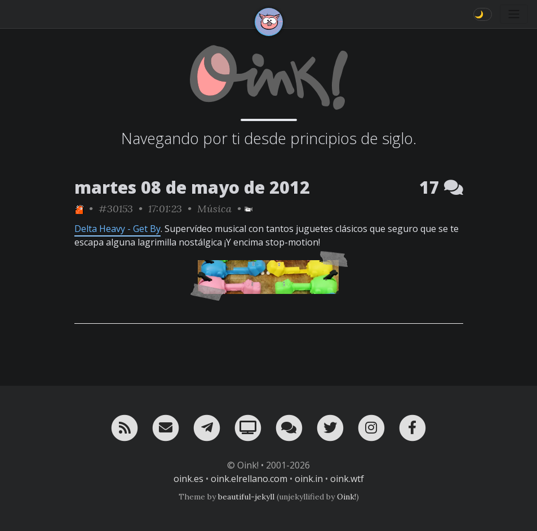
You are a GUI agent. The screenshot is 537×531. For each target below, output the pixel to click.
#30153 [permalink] (116, 208)
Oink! (346, 497)
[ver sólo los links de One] (78, 208)
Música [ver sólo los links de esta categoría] (214, 208)
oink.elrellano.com (249, 478)
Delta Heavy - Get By (117, 228)
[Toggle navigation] (514, 14)
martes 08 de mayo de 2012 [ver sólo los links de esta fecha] (192, 187)
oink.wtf (347, 478)
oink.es (188, 478)
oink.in (309, 478)
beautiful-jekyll (246, 497)
